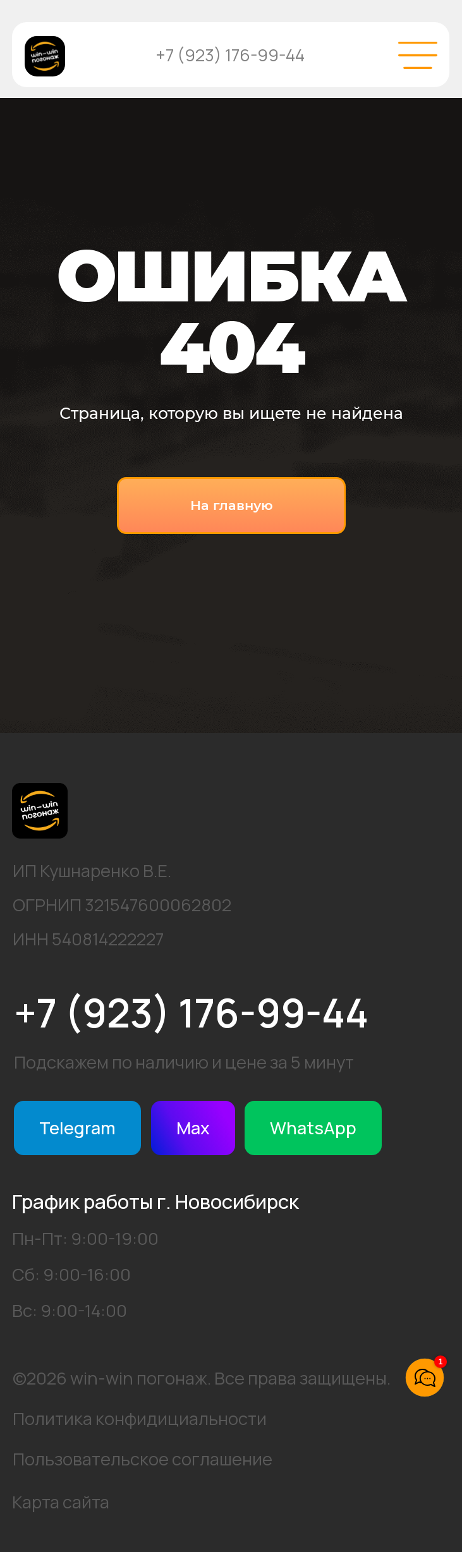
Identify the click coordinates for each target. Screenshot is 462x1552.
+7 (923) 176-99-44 (230, 54)
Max (193, 1127)
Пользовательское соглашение (142, 1458)
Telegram (77, 1127)
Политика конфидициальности (140, 1418)
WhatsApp (313, 1127)
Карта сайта (60, 1501)
